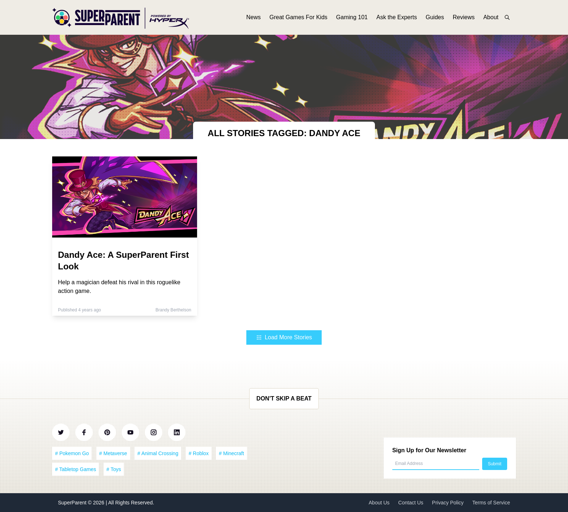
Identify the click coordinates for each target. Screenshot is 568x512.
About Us (379, 502)
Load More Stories (284, 337)
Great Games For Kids (298, 17)
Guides (435, 17)
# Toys (113, 469)
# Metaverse (113, 453)
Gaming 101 (352, 17)
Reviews (464, 17)
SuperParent (73, 502)
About (490, 17)
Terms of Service (491, 502)
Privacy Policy (448, 502)
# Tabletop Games (75, 469)
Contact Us (410, 502)
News (253, 17)
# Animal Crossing (157, 453)
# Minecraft (231, 453)
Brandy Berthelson (173, 309)
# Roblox (199, 453)
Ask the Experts (396, 17)
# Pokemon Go (72, 453)
